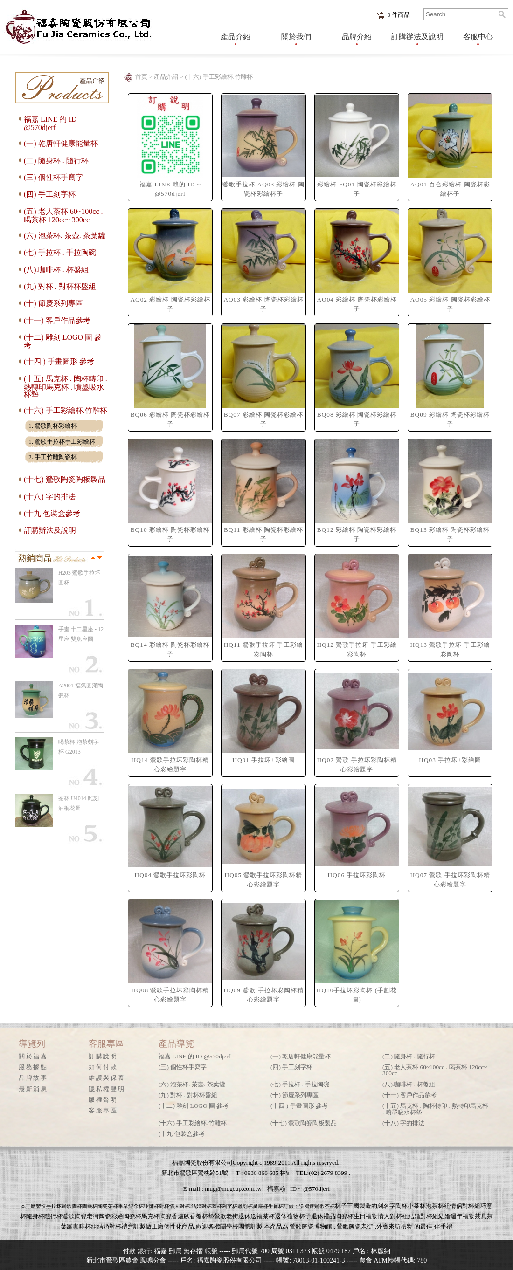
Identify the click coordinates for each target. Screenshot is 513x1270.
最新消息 (33, 1088)
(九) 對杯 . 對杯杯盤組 (60, 286)
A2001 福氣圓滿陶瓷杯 (80, 690)
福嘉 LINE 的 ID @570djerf (50, 123)
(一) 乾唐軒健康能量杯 (61, 143)
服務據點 (33, 1067)
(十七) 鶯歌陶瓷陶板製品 (64, 479)
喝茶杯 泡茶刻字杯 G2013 (78, 747)
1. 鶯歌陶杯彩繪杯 (52, 425)
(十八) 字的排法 (50, 497)
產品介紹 (235, 37)
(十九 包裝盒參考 (52, 513)
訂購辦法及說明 (417, 37)
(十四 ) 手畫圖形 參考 (59, 361)
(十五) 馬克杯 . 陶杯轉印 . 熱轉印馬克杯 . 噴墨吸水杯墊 (65, 386)
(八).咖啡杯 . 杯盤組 (56, 270)
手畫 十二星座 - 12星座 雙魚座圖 (81, 634)
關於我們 (296, 37)
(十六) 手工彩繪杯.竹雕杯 (65, 410)
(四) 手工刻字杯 (50, 194)
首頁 (141, 76)
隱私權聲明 (107, 1088)
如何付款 (103, 1067)
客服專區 (103, 1110)
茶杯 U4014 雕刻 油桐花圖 (78, 803)
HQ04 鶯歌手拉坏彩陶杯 (170, 875)
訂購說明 (103, 1056)
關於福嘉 (33, 1056)
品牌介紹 (357, 37)
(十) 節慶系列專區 (53, 303)
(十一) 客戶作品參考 (57, 320)
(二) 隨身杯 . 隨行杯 (56, 161)
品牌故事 (33, 1077)
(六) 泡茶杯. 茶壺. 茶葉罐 (64, 236)
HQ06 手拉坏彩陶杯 (357, 875)
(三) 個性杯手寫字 (53, 177)
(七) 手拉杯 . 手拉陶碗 (60, 252)
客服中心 (478, 37)
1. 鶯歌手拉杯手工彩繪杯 (61, 441)
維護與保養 (107, 1077)
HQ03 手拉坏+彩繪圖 (450, 759)
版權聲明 (103, 1099)
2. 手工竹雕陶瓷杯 (52, 456)
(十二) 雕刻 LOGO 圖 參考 (194, 1105)
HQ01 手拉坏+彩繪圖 (263, 759)
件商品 (398, 14)
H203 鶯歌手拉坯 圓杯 (79, 578)
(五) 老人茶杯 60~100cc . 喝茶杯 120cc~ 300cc (63, 215)
